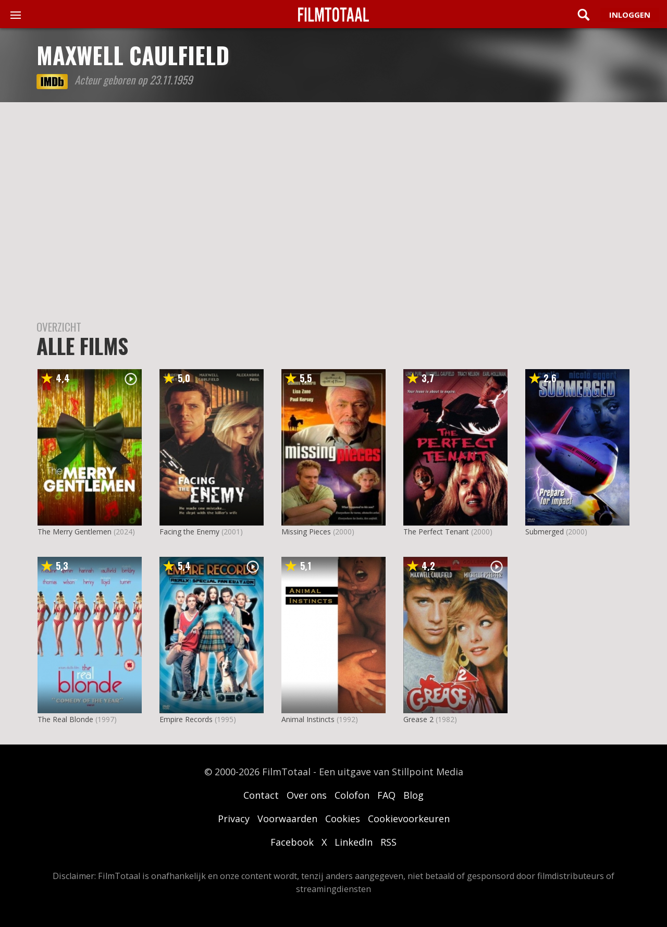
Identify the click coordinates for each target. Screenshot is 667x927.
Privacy (234, 818)
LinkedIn (354, 842)
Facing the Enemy (189, 531)
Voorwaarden (287, 818)
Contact (261, 795)
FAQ (386, 795)
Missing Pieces (306, 531)
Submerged (544, 531)
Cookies (342, 818)
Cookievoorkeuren (409, 818)
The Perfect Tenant (436, 531)
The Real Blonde (65, 719)
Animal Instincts (308, 719)
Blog (413, 795)
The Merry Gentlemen (75, 531)
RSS (388, 842)
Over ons (307, 795)
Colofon (352, 795)
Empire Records (186, 719)
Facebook (292, 842)
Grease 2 (418, 719)
